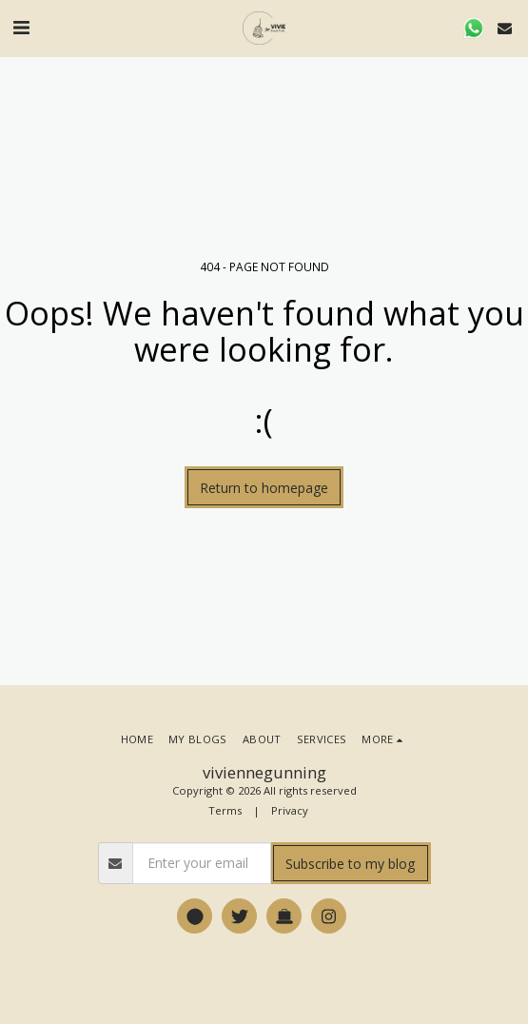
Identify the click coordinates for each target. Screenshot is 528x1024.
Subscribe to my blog (350, 864)
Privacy (289, 810)
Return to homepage (264, 488)
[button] (21, 27)
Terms (225, 810)
